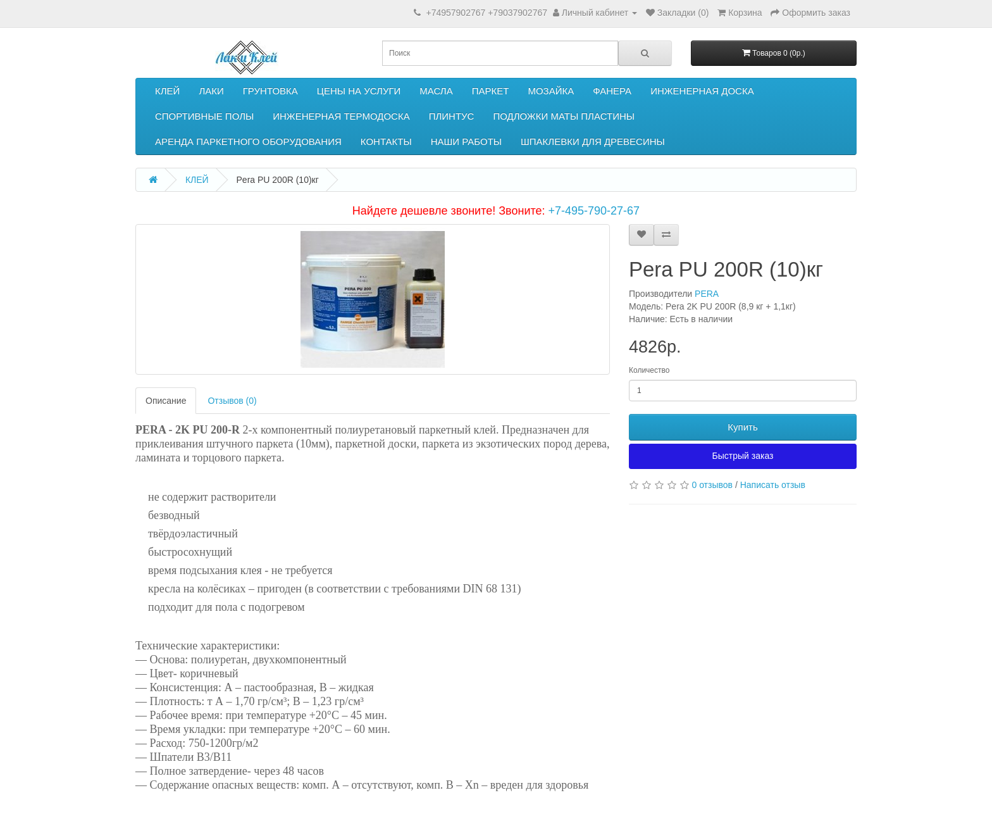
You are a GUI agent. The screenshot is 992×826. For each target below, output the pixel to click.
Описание (166, 401)
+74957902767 (455, 13)
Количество (649, 370)
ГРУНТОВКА (270, 90)
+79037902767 (517, 13)
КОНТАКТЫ (386, 141)
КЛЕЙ (167, 90)
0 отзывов (712, 485)
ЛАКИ (211, 90)
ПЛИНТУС (451, 116)
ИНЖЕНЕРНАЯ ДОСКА (702, 90)
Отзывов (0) (232, 401)
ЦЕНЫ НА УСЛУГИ (359, 90)
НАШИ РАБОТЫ (466, 141)
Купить (742, 427)
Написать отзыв (772, 485)
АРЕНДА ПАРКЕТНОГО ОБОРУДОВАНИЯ (248, 141)
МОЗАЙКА (551, 90)
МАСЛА (435, 90)
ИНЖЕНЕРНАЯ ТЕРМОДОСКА (341, 116)
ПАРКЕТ (490, 90)
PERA (707, 294)
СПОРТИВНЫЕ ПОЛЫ (204, 116)
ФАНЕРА (612, 90)
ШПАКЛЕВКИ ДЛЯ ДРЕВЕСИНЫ (593, 141)
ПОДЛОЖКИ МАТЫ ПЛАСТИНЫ (564, 116)
